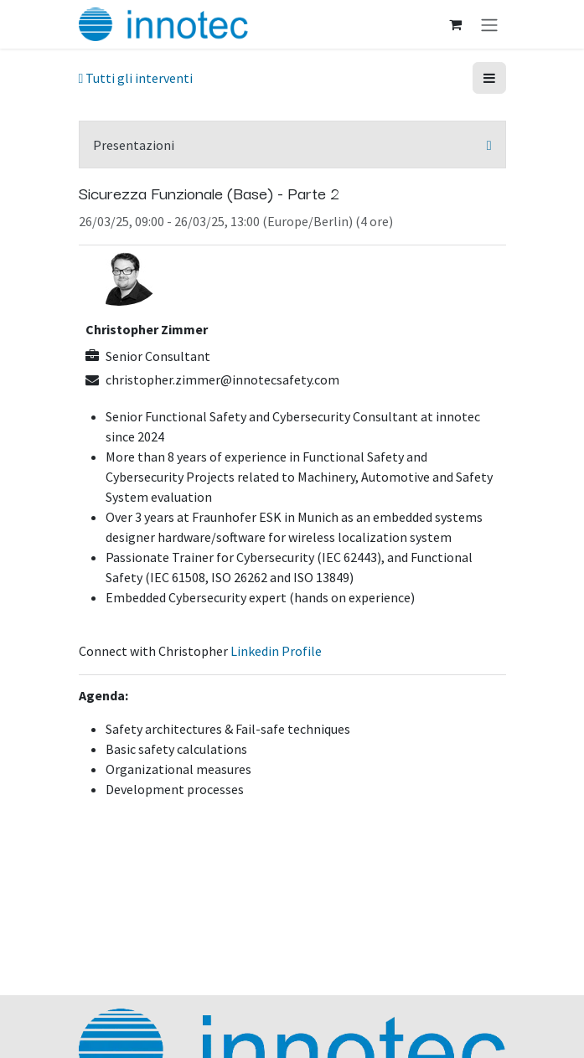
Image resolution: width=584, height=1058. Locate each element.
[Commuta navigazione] (489, 24)
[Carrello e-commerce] (456, 24)
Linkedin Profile (276, 651)
